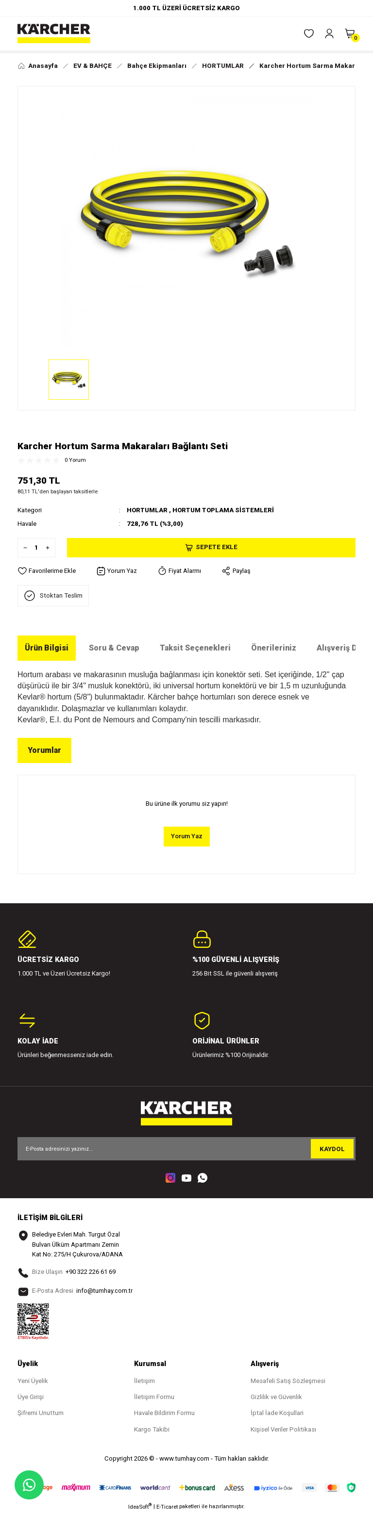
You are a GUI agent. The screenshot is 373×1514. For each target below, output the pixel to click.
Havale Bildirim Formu (164, 1413)
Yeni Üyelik (32, 1381)
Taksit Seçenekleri (195, 647)
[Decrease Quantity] (22, 547)
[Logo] (53, 33)
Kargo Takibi (152, 1429)
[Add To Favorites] (46, 571)
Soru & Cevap (114, 647)
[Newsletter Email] (186, 1148)
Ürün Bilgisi (46, 647)
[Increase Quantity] (50, 547)
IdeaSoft (140, 1507)
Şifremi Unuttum (40, 1413)
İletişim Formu (154, 1397)
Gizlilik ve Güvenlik (276, 1397)
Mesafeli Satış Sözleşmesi (288, 1381)
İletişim (144, 1381)
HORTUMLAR (148, 510)
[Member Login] (329, 33)
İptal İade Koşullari (277, 1413)
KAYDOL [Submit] (332, 1149)
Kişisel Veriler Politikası (283, 1429)
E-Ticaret (167, 1507)
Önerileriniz (273, 647)
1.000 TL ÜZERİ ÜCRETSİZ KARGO (186, 8)
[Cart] (350, 33)
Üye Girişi (30, 1397)
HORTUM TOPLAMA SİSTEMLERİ (225, 510)
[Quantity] (36, 547)
